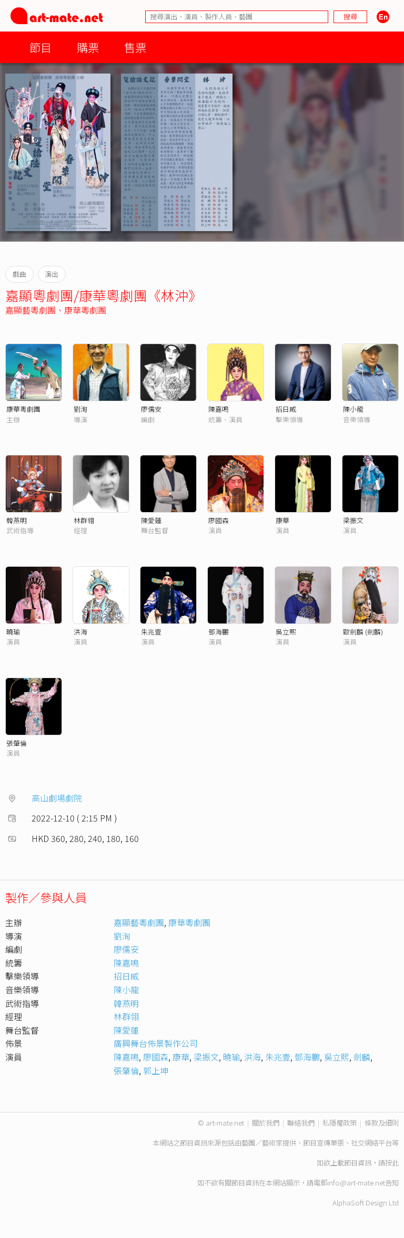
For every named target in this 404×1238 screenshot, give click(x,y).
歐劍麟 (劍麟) (363, 632)
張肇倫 (16, 743)
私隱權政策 (339, 1123)
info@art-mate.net (356, 1183)
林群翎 (84, 520)
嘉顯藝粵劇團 (30, 310)
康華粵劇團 (85, 310)
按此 (392, 1163)
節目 (40, 47)
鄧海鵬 (218, 632)
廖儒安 (151, 409)
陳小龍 (353, 409)
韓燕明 (16, 520)
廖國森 (218, 520)
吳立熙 (286, 632)
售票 (135, 47)
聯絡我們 (301, 1123)
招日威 (286, 409)
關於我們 (265, 1123)
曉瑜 (13, 632)
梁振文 (353, 520)
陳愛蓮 (151, 520)
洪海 (80, 632)
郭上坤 (155, 1070)
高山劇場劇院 (57, 798)
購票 (88, 47)
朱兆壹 (151, 632)
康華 (282, 520)
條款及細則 (382, 1123)
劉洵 (80, 409)
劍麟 (362, 1056)
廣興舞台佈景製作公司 (156, 1043)
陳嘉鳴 (218, 409)
